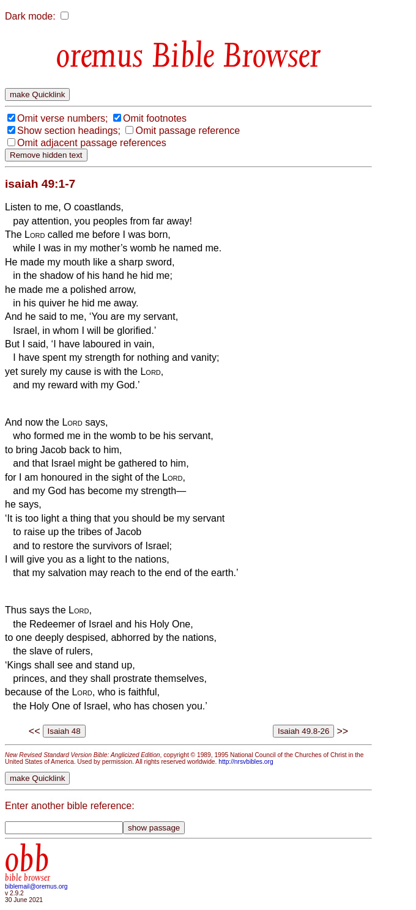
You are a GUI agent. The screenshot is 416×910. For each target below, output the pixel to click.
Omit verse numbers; (62, 118)
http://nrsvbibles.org (245, 761)
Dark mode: (30, 16)
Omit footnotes (155, 118)
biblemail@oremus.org (36, 886)
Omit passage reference (187, 130)
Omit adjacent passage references (91, 143)
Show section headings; (69, 130)
